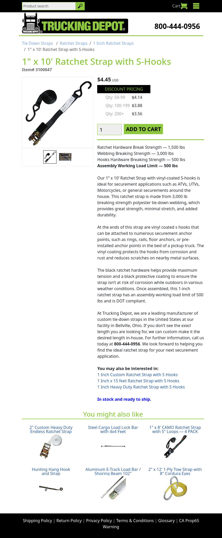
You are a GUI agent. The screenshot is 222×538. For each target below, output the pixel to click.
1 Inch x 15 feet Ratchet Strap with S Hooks (138, 381)
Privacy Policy (99, 520)
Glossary (166, 520)
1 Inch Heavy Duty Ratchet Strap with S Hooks (141, 387)
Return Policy (69, 520)
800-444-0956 (177, 26)
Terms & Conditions (135, 520)
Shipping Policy (37, 520)
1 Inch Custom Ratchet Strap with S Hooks (137, 374)
